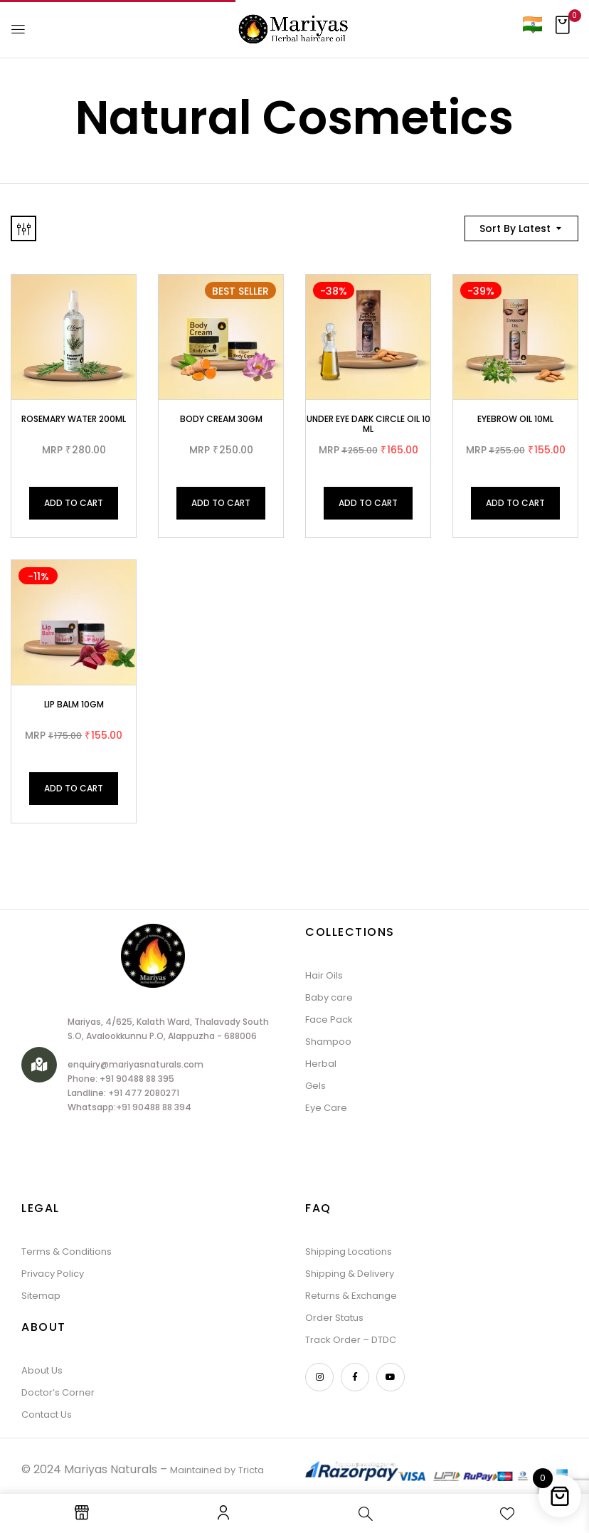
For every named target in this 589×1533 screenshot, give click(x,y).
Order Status (334, 1317)
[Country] (532, 23)
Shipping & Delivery (349, 1273)
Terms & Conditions (66, 1251)
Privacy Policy (52, 1273)
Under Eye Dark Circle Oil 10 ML (368, 424)
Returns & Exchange (351, 1295)
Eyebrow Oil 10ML (515, 419)
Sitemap (40, 1295)
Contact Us (46, 1414)
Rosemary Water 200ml (73, 419)
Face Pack (329, 1019)
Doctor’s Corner (58, 1392)
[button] (562, 29)
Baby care (329, 997)
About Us (42, 1370)
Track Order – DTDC (350, 1340)
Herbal (320, 1063)
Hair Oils (324, 975)
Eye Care (326, 1108)
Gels (315, 1085)
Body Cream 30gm (221, 419)
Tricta (251, 1470)
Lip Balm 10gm (74, 704)
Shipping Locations (348, 1251)
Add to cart (73, 503)
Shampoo (328, 1041)
